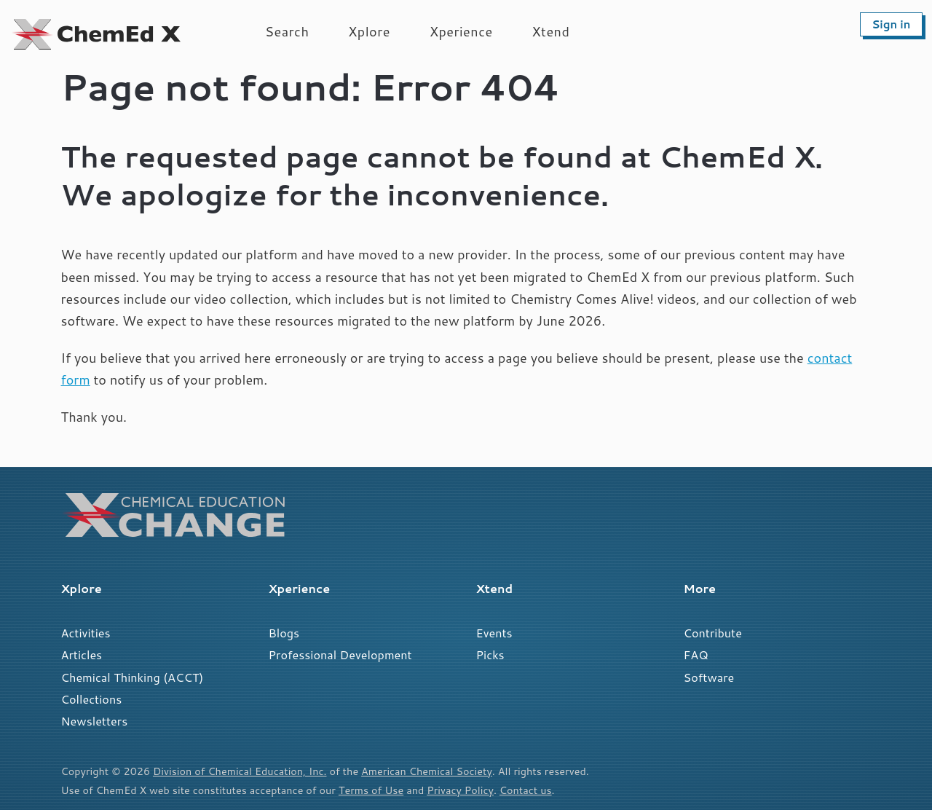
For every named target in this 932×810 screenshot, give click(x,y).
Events (494, 632)
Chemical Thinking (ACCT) (132, 677)
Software (709, 677)
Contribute (713, 632)
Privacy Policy (460, 790)
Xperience (461, 31)
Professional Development (340, 654)
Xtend (551, 31)
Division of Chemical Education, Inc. (239, 771)
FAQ (696, 654)
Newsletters (94, 720)
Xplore (369, 31)
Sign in (891, 24)
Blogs (284, 632)
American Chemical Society (426, 771)
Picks (490, 654)
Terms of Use (371, 790)
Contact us (525, 790)
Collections (91, 699)
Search (287, 31)
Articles (82, 654)
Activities (86, 632)
